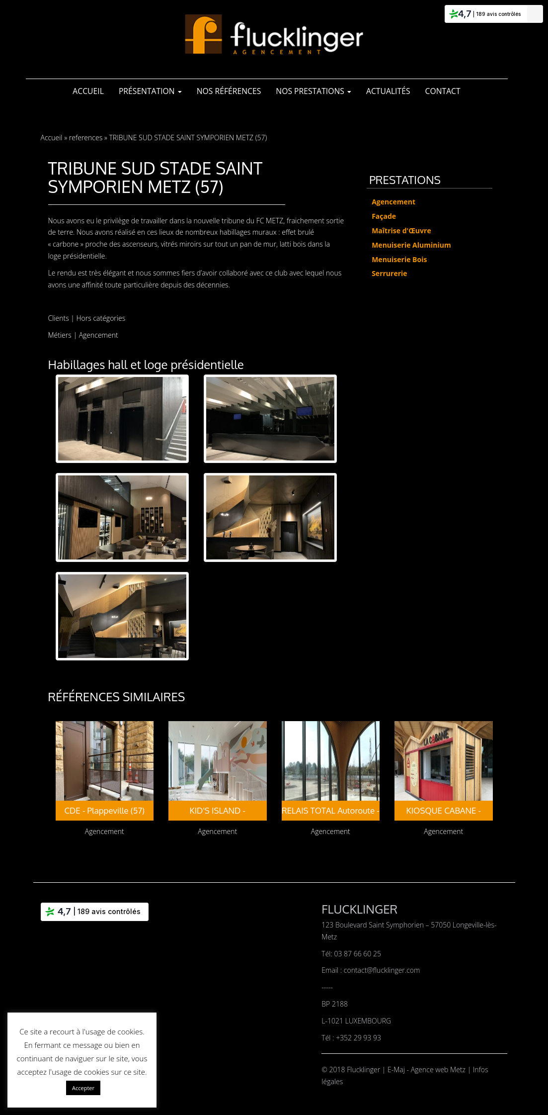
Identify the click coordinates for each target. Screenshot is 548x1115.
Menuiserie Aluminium (411, 245)
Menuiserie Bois (399, 259)
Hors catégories (101, 318)
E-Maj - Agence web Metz (428, 1069)
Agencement (98, 335)
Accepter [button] (83, 1088)
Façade (384, 216)
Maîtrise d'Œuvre (401, 230)
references (85, 137)
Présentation (150, 91)
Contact (443, 91)
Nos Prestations (313, 91)
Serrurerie (389, 273)
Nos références (229, 91)
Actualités (388, 91)
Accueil (88, 91)
